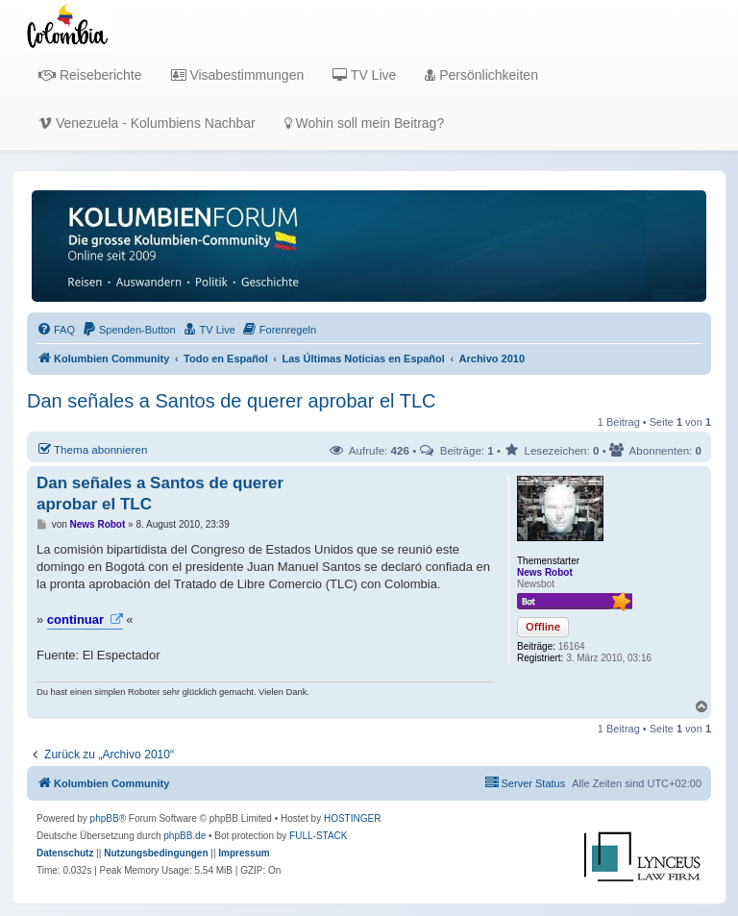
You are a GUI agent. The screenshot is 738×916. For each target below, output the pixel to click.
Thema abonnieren (92, 449)
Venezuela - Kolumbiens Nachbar (147, 123)
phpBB (104, 818)
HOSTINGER (352, 818)
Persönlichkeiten (481, 75)
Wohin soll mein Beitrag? (364, 123)
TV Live (364, 75)
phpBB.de (184, 835)
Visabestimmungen (238, 75)
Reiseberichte (90, 75)
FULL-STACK (318, 835)
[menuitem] (56, 329)
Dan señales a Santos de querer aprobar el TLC (231, 400)
